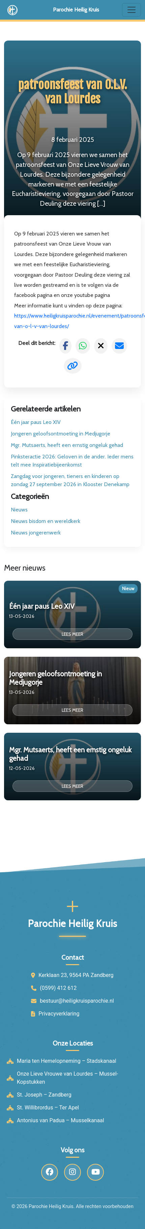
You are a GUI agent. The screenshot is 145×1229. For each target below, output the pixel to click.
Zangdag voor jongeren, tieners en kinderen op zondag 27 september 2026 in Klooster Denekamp (70, 480)
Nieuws (19, 509)
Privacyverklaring (58, 1013)
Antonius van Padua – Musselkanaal (60, 1120)
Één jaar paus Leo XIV (36, 422)
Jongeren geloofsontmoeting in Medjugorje (60, 433)
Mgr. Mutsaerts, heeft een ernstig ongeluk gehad (67, 445)
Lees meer (72, 634)
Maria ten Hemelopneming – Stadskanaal (66, 1061)
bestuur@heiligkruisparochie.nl (77, 1001)
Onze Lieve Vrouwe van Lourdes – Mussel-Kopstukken (67, 1078)
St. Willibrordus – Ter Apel (48, 1107)
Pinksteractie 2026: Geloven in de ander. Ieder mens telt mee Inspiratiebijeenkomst (72, 460)
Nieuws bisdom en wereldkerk (45, 521)
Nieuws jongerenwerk (36, 532)
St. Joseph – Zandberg (44, 1095)
